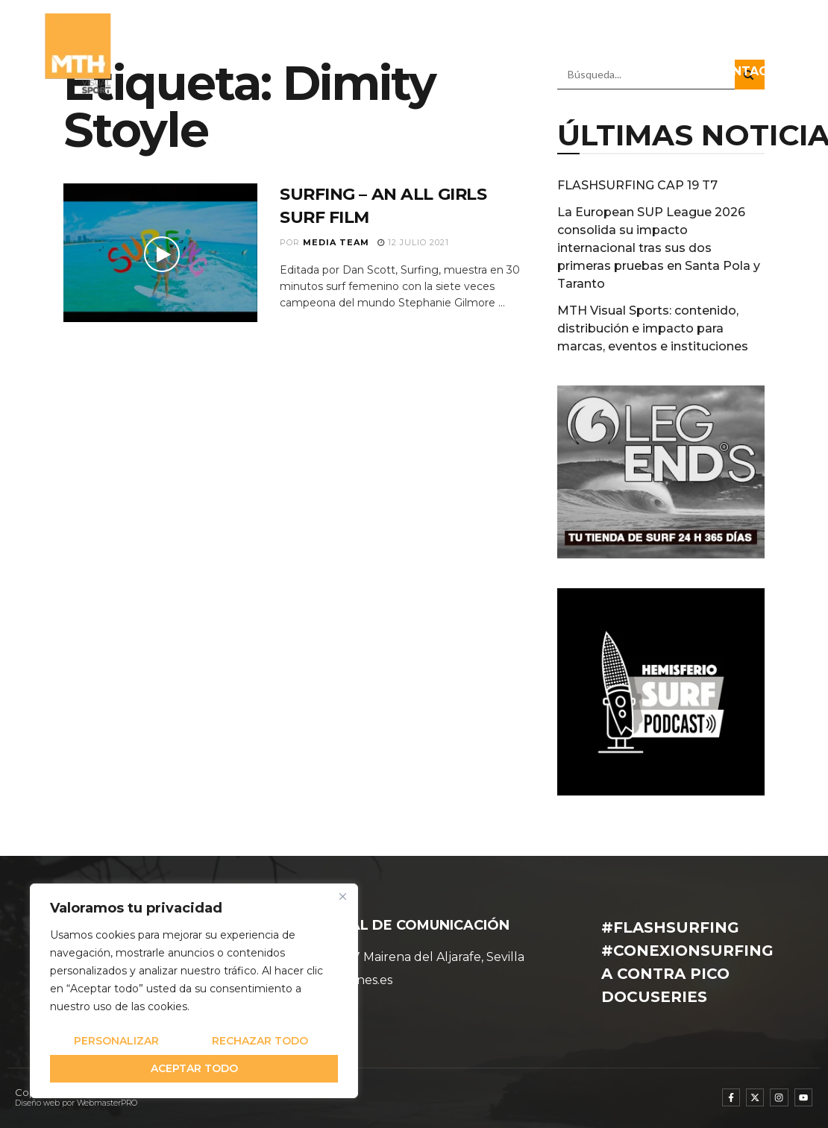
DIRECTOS (650, 71)
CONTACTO (750, 71)
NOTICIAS (409, 37)
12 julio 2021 (413, 242)
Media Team (336, 242)
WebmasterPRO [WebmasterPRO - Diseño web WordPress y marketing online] (107, 1103)
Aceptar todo (194, 1068)
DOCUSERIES (746, 37)
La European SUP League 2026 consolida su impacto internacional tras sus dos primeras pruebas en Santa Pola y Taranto (658, 248)
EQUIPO (323, 37)
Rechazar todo (260, 1040)
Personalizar (116, 1040)
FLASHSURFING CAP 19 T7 (637, 185)
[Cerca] (342, 896)
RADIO (647, 36)
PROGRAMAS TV (529, 36)
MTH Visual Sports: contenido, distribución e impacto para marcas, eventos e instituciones (652, 328)
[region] (194, 990)
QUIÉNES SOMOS (215, 37)
